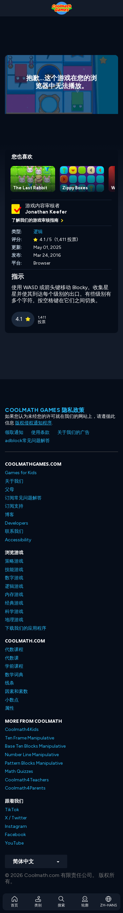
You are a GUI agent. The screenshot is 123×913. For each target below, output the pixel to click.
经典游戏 (14, 603)
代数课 (12, 658)
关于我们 (14, 481)
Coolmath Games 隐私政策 (45, 410)
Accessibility (18, 540)
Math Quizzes (19, 771)
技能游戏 (14, 569)
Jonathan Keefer (46, 212)
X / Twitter (16, 818)
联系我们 (14, 531)
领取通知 (14, 432)
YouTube (14, 843)
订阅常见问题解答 (23, 498)
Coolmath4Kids (22, 729)
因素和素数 (16, 691)
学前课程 (14, 666)
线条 (9, 683)
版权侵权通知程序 (33, 423)
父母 (9, 489)
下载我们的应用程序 (25, 628)
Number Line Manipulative (32, 754)
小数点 (12, 700)
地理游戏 (14, 620)
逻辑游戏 (14, 586)
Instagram (16, 826)
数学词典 (14, 675)
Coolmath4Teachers (27, 780)
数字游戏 (14, 578)
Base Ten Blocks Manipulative (35, 746)
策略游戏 (14, 561)
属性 (9, 708)
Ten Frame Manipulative (29, 738)
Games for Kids (21, 472)
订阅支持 (14, 506)
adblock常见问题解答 (27, 440)
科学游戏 (14, 611)
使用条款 (40, 432)
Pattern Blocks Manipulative (34, 763)
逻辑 (38, 231)
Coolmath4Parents (25, 788)
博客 (9, 514)
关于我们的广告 (73, 432)
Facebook (15, 834)
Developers (16, 523)
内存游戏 (14, 594)
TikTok (12, 809)
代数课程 (14, 649)
